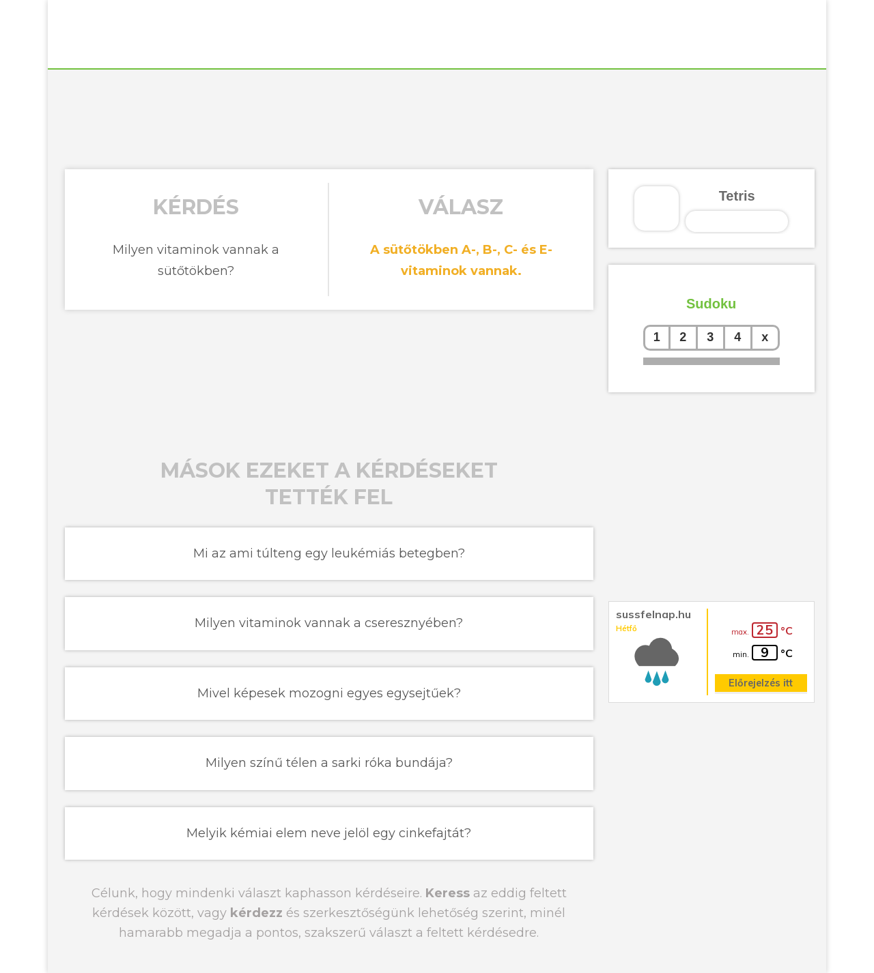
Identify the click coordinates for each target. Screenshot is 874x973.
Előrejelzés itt (761, 683)
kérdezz (256, 912)
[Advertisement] (437, 117)
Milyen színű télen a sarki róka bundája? (329, 762)
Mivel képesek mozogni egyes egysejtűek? (329, 693)
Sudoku (711, 303)
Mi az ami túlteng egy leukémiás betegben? (329, 553)
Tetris (737, 195)
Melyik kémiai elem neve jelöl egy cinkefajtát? (328, 833)
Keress (447, 893)
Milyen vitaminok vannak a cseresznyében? (329, 622)
